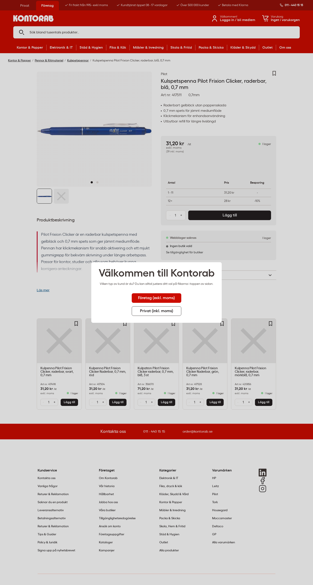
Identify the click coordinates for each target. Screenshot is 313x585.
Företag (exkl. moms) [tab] (156, 298)
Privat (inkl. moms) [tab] (156, 311)
